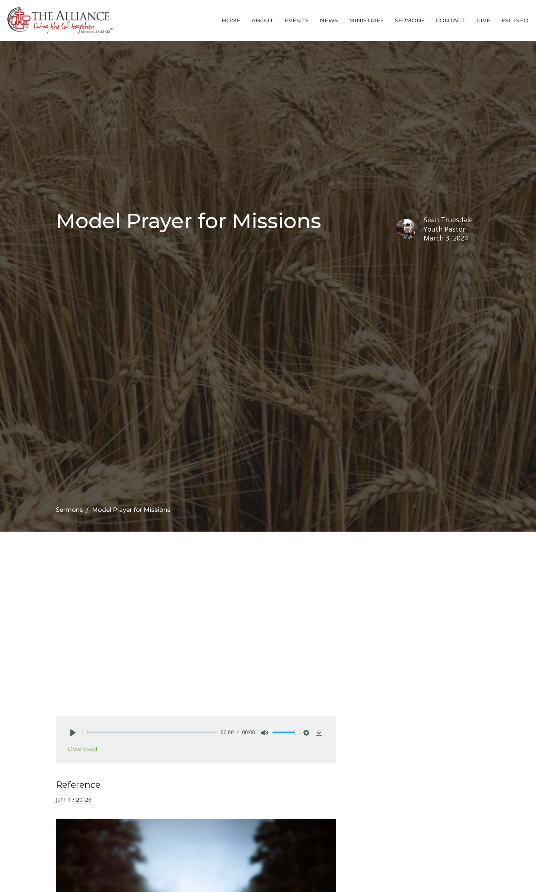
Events (297, 20)
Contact (450, 20)
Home (230, 20)
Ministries (366, 20)
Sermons (410, 20)
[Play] (73, 733)
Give (483, 20)
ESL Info (515, 20)
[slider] (150, 732)
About (263, 20)
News (329, 20)
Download (82, 748)
